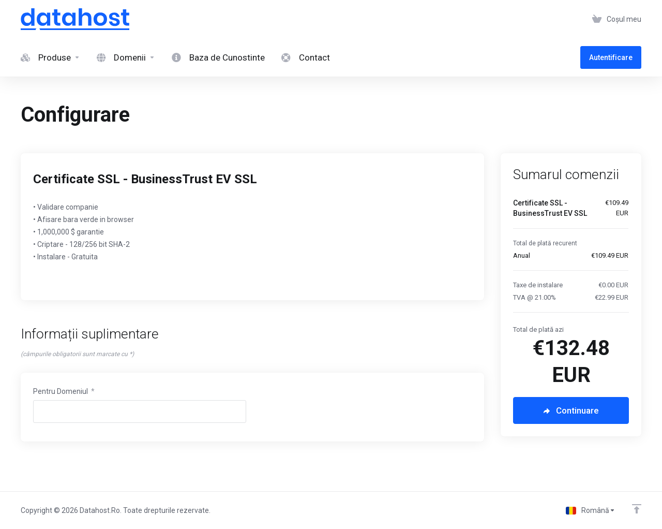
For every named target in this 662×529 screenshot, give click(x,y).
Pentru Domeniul (64, 391)
